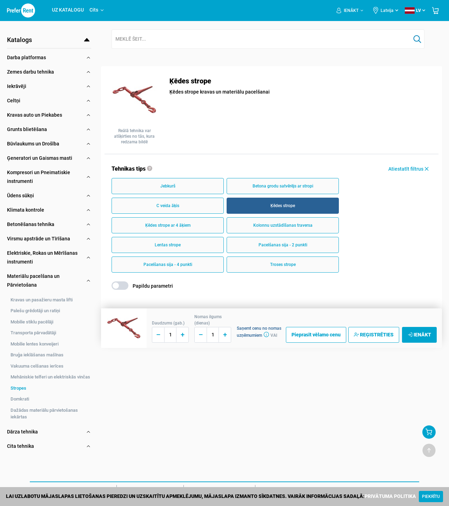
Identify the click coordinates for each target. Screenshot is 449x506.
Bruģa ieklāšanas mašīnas (37, 354)
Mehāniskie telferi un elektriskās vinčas (50, 377)
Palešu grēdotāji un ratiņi (35, 310)
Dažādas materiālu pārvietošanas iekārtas (44, 414)
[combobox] (261, 39)
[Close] (431, 496)
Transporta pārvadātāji (33, 332)
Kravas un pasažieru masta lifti (42, 299)
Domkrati (20, 399)
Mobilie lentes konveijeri (35, 344)
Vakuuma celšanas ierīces (37, 366)
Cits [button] (97, 10)
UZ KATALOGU (68, 10)
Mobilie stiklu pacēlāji (32, 321)
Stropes (18, 388)
